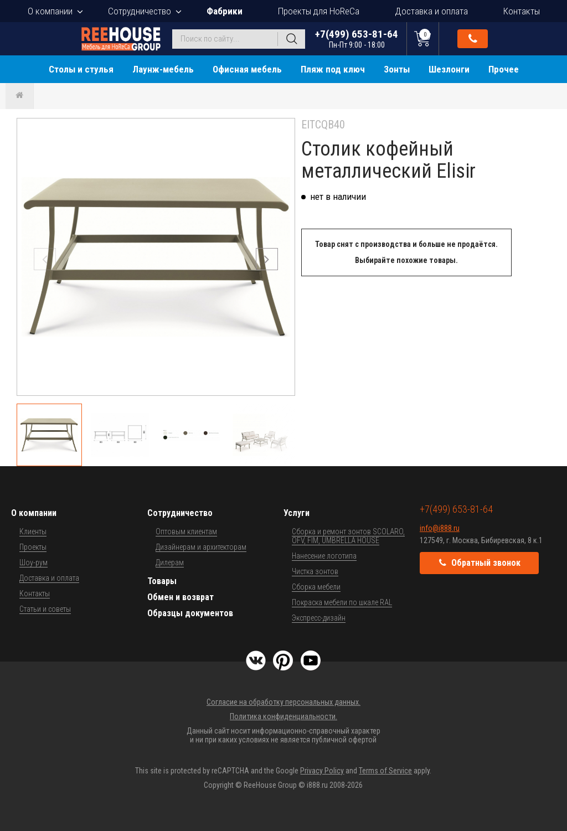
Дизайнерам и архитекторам (201, 547)
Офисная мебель (247, 69)
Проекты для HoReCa (318, 11)
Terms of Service (385, 770)
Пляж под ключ (333, 69)
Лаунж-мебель (163, 69)
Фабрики (225, 11)
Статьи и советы (45, 609)
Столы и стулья (81, 69)
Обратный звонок (472, 38)
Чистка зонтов (315, 571)
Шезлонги (449, 69)
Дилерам (170, 562)
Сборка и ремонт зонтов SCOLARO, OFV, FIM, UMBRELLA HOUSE (348, 536)
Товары (162, 581)
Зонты (397, 69)
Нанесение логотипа (324, 555)
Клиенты (33, 531)
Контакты (521, 11)
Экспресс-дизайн (319, 617)
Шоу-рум (33, 562)
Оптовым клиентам (186, 531)
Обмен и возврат (180, 597)
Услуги (297, 513)
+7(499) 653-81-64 (356, 38)
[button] (267, 259)
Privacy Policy (322, 770)
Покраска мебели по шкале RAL (342, 602)
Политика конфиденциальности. (283, 716)
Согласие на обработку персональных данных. (283, 702)
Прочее (503, 69)
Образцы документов (190, 613)
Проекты (33, 547)
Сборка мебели (316, 586)
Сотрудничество (139, 11)
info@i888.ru (440, 528)
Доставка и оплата (431, 11)
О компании (50, 11)
